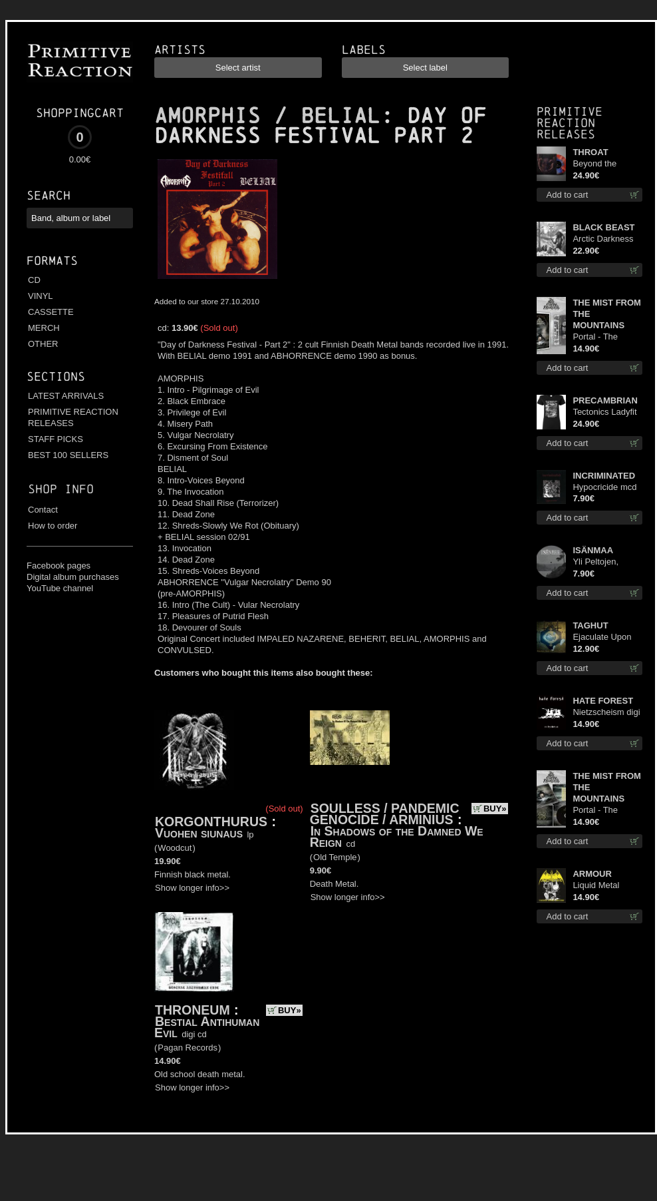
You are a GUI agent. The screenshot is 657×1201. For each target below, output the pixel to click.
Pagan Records (187, 1048)
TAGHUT (590, 625)
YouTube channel (60, 588)
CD (34, 280)
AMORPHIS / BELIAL (267, 116)
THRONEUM (192, 1010)
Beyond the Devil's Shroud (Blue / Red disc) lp (604, 164)
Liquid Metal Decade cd (596, 885)
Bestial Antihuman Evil (206, 1027)
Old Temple (335, 857)
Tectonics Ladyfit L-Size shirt (604, 412)
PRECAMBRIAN (605, 400)
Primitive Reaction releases (569, 123)
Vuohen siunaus (199, 833)
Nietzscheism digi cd (606, 712)
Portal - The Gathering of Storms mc (596, 337)
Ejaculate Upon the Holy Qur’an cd (603, 637)
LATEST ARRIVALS (66, 396)
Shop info (61, 489)
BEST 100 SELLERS (68, 455)
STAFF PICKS (55, 439)
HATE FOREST (603, 701)
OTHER (43, 344)
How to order (52, 526)
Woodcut (175, 848)
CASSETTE (51, 312)
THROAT (590, 152)
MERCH (44, 328)
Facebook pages (58, 566)
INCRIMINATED (604, 476)
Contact (43, 510)
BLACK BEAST (603, 227)
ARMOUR (592, 874)
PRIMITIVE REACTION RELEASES (73, 417)
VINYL (40, 296)
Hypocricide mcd (604, 487)
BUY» (495, 809)
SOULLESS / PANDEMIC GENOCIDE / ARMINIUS (385, 814)
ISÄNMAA (593, 550)
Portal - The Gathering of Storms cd (596, 810)
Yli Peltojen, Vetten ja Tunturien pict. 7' (604, 562)
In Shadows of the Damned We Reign (396, 836)
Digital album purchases (73, 577)
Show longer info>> (192, 888)
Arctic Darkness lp (603, 239)
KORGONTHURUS (211, 821)
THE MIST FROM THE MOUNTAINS (607, 314)
